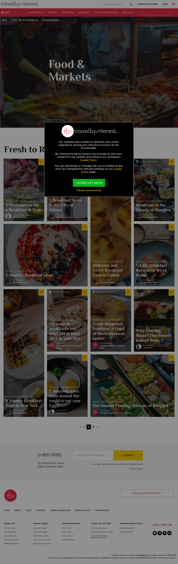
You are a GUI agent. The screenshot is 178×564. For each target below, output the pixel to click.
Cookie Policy (88, 160)
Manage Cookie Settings (89, 190)
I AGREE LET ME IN (89, 182)
